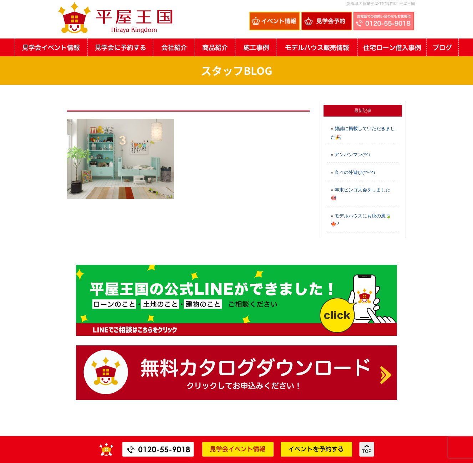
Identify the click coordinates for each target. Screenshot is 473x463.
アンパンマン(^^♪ (353, 154)
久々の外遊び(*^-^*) (355, 172)
